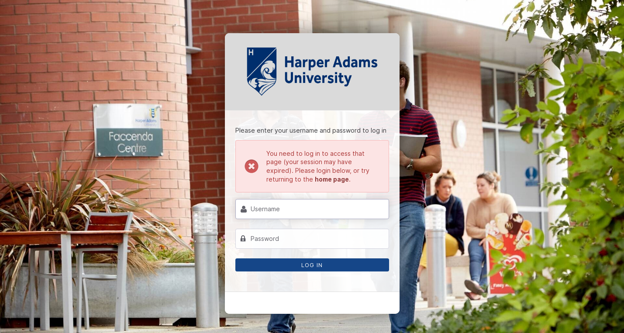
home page (332, 179)
